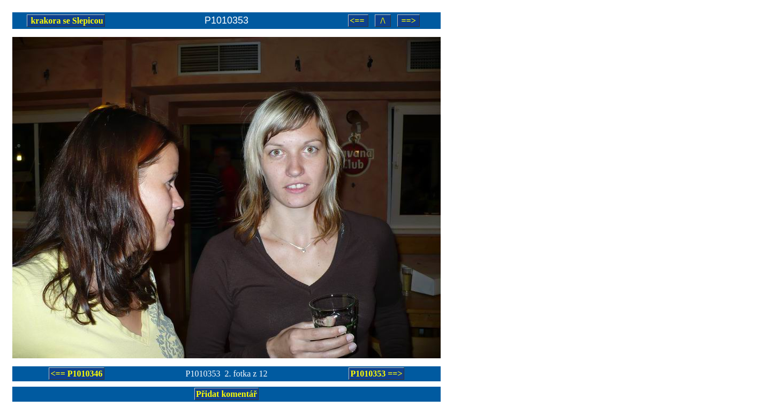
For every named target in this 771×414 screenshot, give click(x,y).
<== (358, 20)
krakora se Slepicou (65, 20)
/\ (383, 20)
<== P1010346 (76, 373)
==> (408, 20)
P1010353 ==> (376, 373)
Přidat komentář (226, 393)
